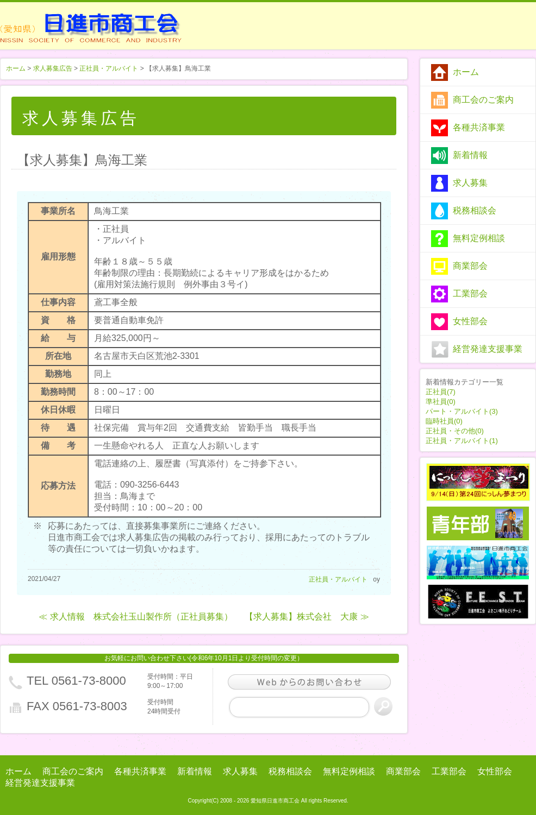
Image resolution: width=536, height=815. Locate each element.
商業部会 (470, 265)
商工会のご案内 (483, 99)
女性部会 (470, 321)
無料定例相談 (479, 238)
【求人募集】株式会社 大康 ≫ (307, 616)
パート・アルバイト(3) (462, 411)
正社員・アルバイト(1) (462, 441)
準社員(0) (441, 401)
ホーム (466, 72)
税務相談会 (474, 210)
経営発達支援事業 (487, 348)
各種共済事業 (479, 127)
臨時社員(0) (444, 421)
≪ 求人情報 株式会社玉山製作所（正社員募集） (135, 616)
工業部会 (470, 293)
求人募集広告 (52, 68)
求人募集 (470, 182)
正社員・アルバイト (108, 68)
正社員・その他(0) (455, 431)
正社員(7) (441, 392)
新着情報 (470, 155)
